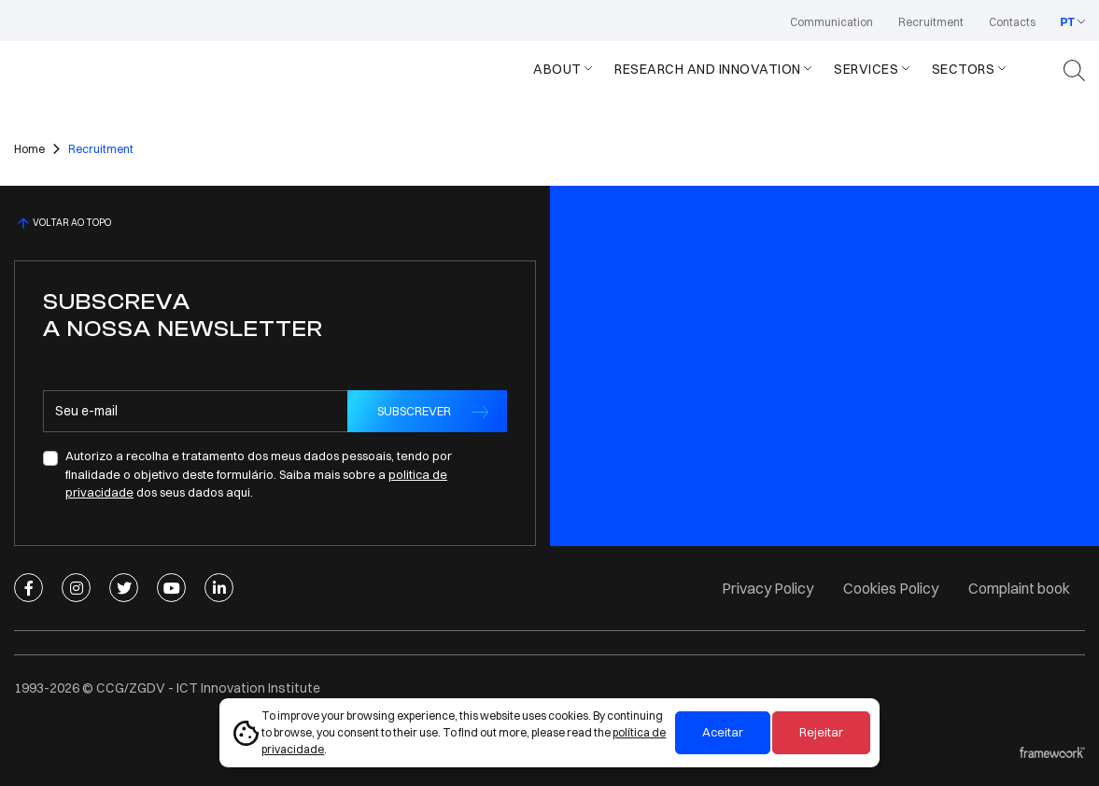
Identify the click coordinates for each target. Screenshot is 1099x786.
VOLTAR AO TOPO (62, 223)
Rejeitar (821, 731)
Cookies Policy (890, 588)
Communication (831, 22)
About (557, 69)
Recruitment (931, 22)
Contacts (1012, 22)
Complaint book (1019, 588)
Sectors (963, 69)
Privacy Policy (767, 588)
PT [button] (1068, 22)
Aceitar (722, 731)
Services (866, 69)
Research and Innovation (707, 69)
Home (29, 149)
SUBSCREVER (414, 410)
